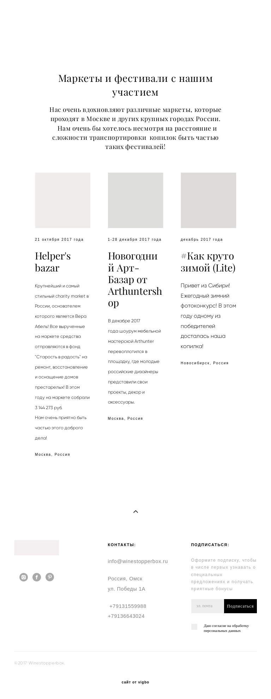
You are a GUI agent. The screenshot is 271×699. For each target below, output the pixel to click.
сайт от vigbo (135, 682)
